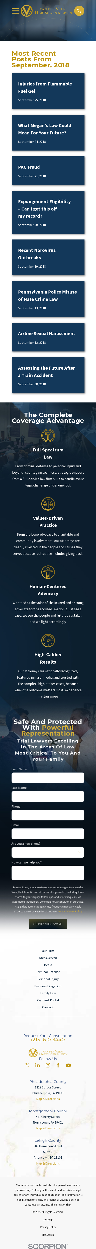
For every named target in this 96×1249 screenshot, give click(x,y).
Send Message (48, 924)
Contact (48, 1007)
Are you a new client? (26, 844)
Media (48, 965)
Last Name (19, 788)
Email (16, 825)
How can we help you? (27, 862)
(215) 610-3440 (48, 1039)
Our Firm (48, 951)
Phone (16, 806)
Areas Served (48, 958)
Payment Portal (48, 1000)
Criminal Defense (48, 972)
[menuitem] (48, 1219)
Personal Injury (48, 979)
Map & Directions (48, 1099)
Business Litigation (47, 986)
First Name (19, 769)
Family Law (48, 993)
